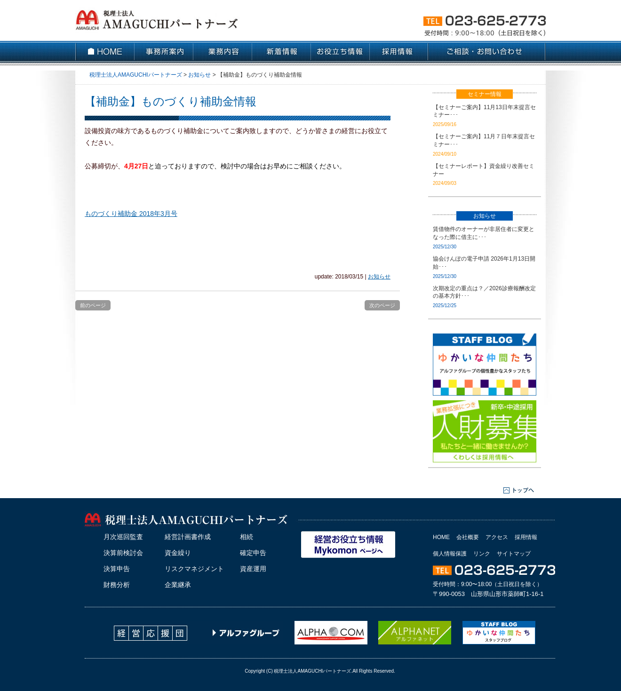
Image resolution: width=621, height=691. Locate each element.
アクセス (497, 537)
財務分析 (117, 584)
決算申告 (117, 568)
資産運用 (253, 568)
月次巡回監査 (123, 536)
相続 (246, 536)
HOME (441, 537)
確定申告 (253, 552)
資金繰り (178, 552)
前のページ (93, 305)
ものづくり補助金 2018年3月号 (131, 213)
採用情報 (526, 537)
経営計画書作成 (188, 536)
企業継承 (178, 584)
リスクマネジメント (194, 568)
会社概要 (467, 537)
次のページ (382, 305)
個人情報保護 (450, 553)
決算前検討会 (123, 552)
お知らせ (379, 276)
